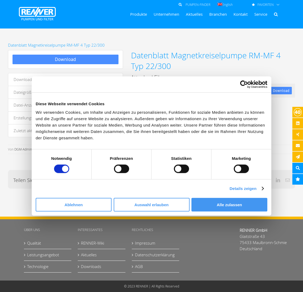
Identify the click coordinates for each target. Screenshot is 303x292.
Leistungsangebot (43, 254)
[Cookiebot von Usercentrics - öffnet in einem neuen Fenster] (244, 84)
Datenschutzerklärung (155, 254)
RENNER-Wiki (92, 243)
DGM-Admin (23, 149)
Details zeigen (243, 188)
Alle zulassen (229, 204)
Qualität (34, 243)
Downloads (91, 266)
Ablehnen (73, 204)
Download (65, 59)
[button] (276, 14)
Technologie (37, 266)
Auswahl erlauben (151, 204)
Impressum (145, 243)
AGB (139, 266)
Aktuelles (89, 254)
